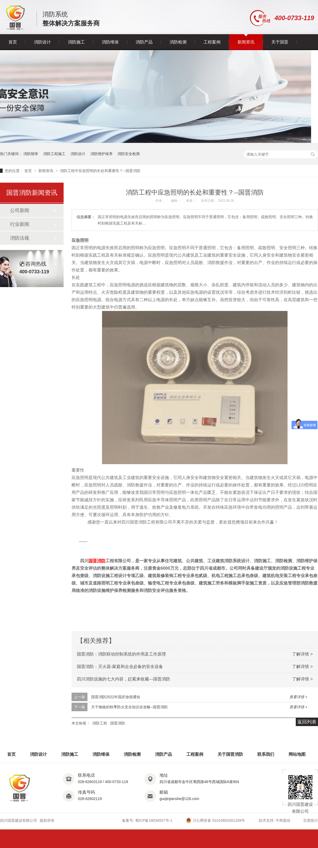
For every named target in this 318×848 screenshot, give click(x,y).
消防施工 (76, 42)
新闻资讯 (245, 42)
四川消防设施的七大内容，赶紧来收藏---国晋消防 (123, 679)
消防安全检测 (128, 154)
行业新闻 (19, 224)
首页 (12, 42)
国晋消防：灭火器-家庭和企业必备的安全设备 (120, 666)
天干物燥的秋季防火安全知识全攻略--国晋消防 (129, 707)
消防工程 (99, 723)
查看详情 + (298, 697)
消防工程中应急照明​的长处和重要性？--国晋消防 (100, 171)
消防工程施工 (54, 154)
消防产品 (144, 42)
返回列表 (306, 721)
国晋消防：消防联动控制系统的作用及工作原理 (121, 654)
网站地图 (297, 754)
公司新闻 (19, 210)
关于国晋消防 (230, 754)
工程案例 (212, 42)
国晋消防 (117, 723)
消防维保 (110, 42)
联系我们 (265, 754)
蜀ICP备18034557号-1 (153, 820)
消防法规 (19, 238)
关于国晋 (279, 42)
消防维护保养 (101, 154)
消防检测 (178, 42)
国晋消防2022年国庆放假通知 (115, 697)
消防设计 (42, 42)
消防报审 (30, 154)
